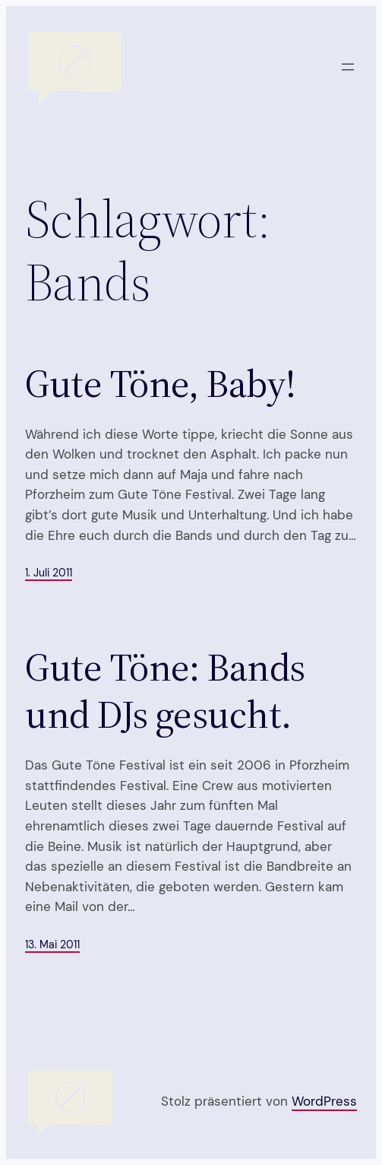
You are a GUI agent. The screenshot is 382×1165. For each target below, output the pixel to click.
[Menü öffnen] (348, 67)
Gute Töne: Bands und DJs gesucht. (165, 690)
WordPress (324, 1101)
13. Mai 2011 (52, 944)
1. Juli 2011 (48, 572)
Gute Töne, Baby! (160, 383)
